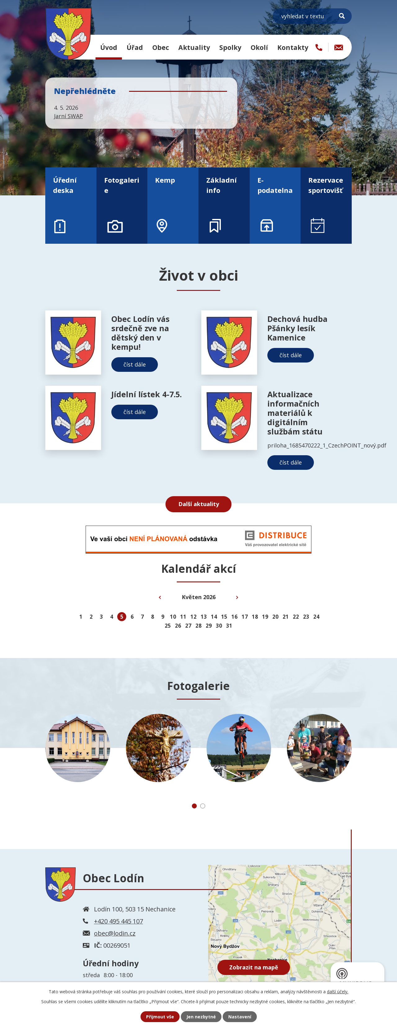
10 (173, 616)
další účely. (337, 992)
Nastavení (239, 1017)
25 (168, 625)
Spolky (230, 47)
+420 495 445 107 (118, 921)
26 (178, 625)
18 (255, 616)
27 (188, 625)
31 (229, 625)
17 (245, 616)
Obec (160, 47)
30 (219, 625)
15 (224, 616)
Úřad (135, 47)
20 (275, 616)
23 (306, 616)
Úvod (108, 47)
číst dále (134, 364)
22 (296, 616)
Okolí (259, 47)
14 (214, 616)
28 (198, 625)
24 (316, 616)
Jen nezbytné (201, 1017)
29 (209, 625)
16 (234, 616)
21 (286, 616)
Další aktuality (198, 504)
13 (204, 616)
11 (183, 616)
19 (265, 616)
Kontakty (292, 47)
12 (193, 616)
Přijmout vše (160, 1017)
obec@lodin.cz (115, 933)
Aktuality (194, 47)
